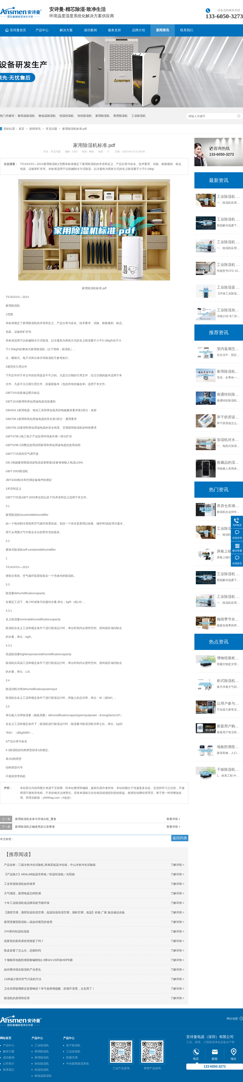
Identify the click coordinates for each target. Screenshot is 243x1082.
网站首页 (5, 1038)
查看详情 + (173, 819)
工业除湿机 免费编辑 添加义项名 (229, 219)
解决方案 (66, 30)
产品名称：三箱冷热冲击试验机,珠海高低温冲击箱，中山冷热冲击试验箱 (50, 864)
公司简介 (8, 1063)
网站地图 (232, 1018)
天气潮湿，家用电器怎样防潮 (22, 893)
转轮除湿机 (85, 115)
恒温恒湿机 (67, 115)
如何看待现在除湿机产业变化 (22, 969)
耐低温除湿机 (47, 115)
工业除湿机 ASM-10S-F (229, 242)
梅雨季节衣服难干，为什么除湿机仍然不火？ (229, 619)
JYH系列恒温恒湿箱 (16, 931)
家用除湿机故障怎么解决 (229, 371)
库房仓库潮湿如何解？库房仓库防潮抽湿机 (229, 506)
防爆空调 (72, 1057)
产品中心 (42, 30)
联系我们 (186, 30)
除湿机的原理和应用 (17, 998)
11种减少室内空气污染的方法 (22, 979)
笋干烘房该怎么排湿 (229, 417)
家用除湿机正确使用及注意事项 (35, 826)
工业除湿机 (138, 115)
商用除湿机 (120, 115)
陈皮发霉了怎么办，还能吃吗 (22, 950)
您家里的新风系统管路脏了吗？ (24, 941)
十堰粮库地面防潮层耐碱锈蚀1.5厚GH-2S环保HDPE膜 (38, 960)
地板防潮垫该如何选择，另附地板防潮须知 (229, 747)
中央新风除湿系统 (77, 1063)
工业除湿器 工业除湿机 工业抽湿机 (229, 287)
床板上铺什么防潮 (229, 551)
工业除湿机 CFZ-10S (229, 265)
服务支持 (114, 30)
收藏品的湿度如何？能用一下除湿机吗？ (229, 462)
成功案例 (90, 30)
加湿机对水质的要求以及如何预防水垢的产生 (229, 440)
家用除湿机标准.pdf (74, 128)
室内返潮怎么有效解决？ (229, 349)
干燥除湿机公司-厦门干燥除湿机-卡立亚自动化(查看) (229, 769)
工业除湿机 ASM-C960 (229, 197)
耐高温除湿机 (26, 115)
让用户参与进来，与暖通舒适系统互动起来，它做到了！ (229, 703)
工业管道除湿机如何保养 (19, 883)
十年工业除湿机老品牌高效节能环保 (26, 902)
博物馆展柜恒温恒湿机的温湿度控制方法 (229, 658)
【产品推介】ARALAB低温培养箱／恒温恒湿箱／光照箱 (39, 874)
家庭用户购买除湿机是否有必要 (229, 726)
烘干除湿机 (73, 1045)
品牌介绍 (138, 30)
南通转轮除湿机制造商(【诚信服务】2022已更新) (229, 394)
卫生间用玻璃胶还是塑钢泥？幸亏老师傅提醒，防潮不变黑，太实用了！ (49, 988)
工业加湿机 (73, 1051)
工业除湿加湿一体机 (229, 310)
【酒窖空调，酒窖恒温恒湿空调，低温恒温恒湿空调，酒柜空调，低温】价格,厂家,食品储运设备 (64, 912)
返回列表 (180, 838)
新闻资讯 (162, 30)
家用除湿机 (102, 115)
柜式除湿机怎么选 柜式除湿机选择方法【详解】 (229, 681)
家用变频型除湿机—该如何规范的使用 (28, 922)
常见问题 (51, 128)
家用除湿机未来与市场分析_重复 (35, 819)
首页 (21, 128)
